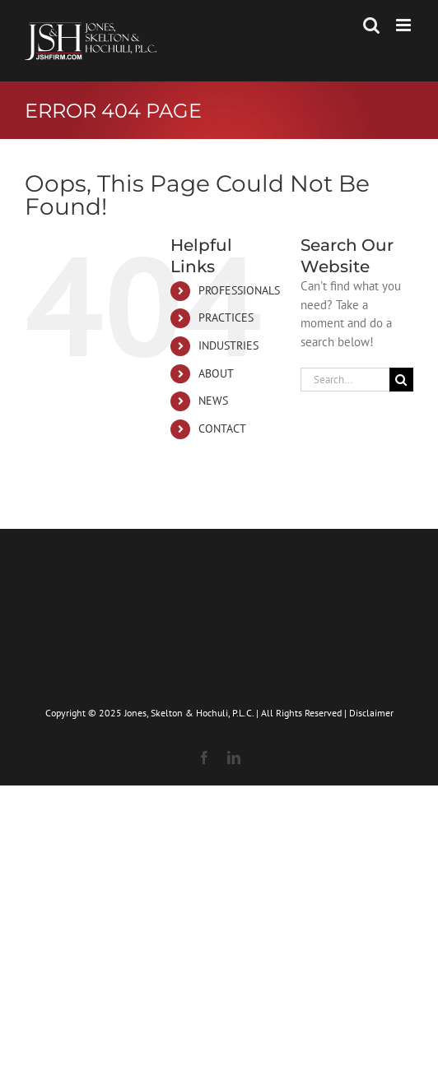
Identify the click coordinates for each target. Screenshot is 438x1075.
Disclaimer (371, 713)
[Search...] (345, 380)
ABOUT (216, 373)
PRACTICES (226, 317)
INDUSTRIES (228, 345)
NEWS (213, 400)
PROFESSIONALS (239, 290)
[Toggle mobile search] (371, 25)
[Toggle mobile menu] (404, 25)
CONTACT (222, 428)
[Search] (401, 380)
